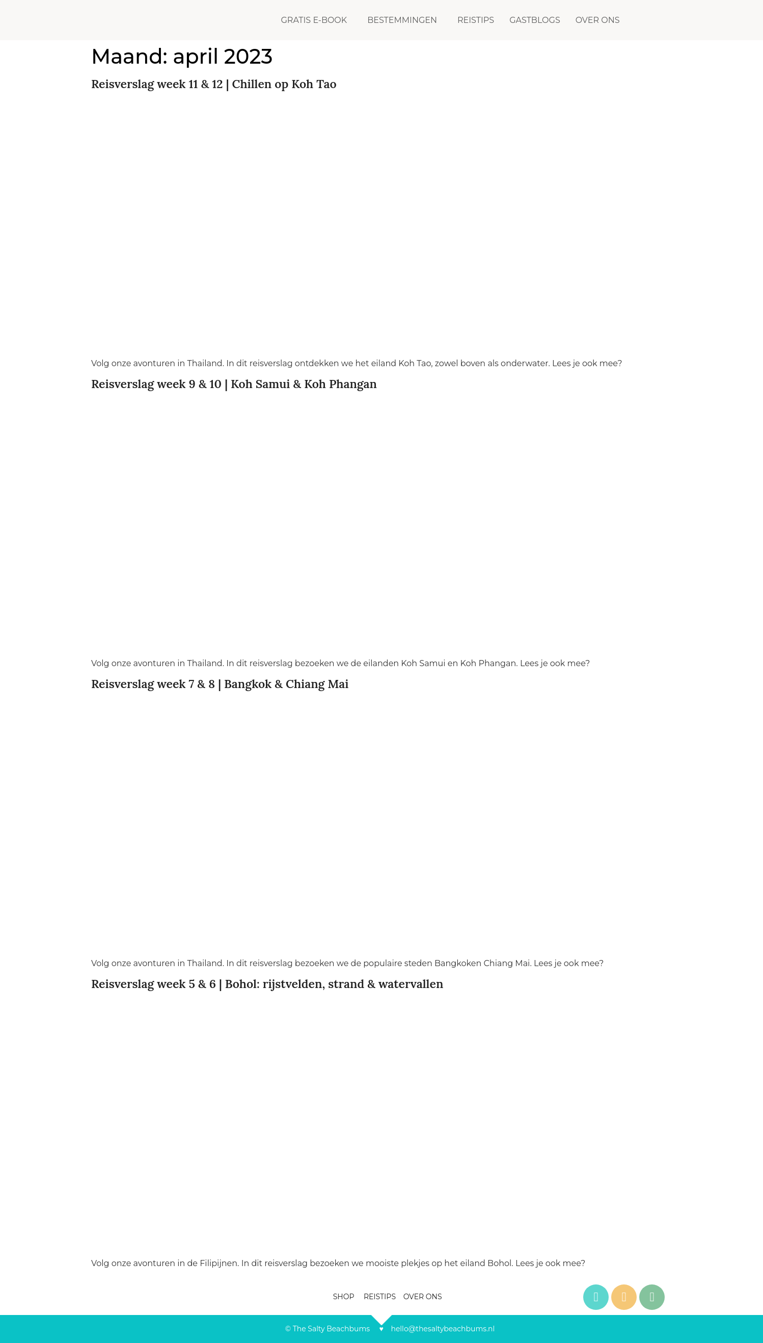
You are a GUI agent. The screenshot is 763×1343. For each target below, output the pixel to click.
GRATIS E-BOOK (314, 20)
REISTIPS (475, 20)
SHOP (344, 1296)
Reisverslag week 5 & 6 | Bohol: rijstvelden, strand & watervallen (267, 983)
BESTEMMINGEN (402, 20)
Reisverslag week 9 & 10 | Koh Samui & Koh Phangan (234, 383)
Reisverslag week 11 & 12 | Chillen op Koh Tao (214, 83)
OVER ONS (598, 20)
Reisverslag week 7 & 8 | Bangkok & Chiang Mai (219, 683)
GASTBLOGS (534, 20)
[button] (316, 20)
